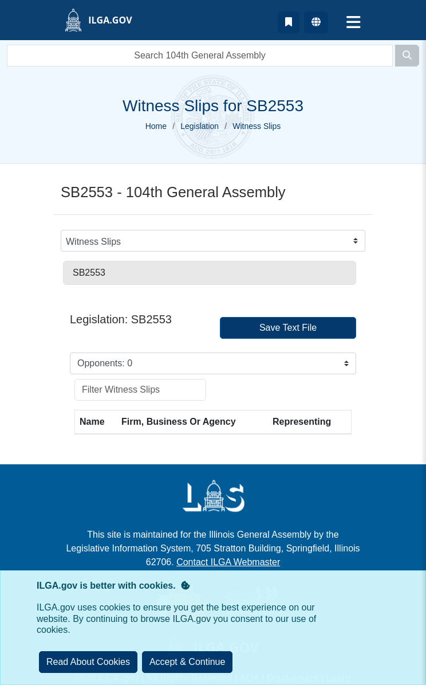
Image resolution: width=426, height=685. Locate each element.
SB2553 (89, 272)
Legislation (199, 126)
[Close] (187, 662)
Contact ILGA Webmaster (228, 562)
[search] (200, 55)
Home (156, 126)
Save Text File (288, 327)
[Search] (407, 55)
